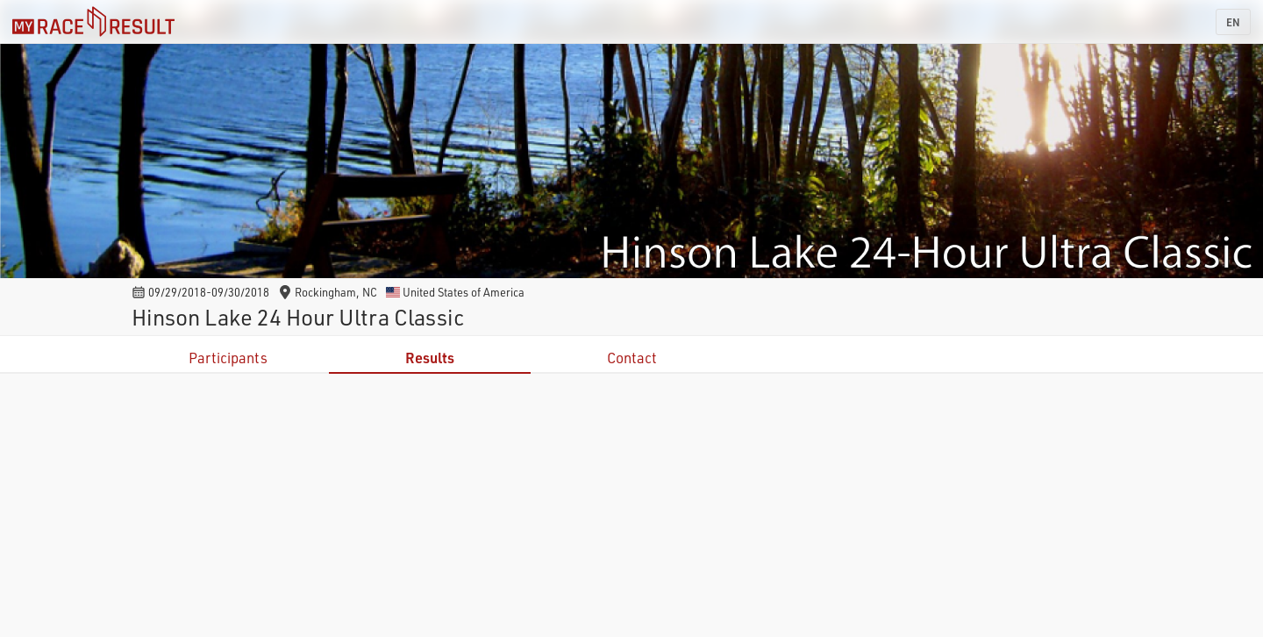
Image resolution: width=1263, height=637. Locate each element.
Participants (228, 357)
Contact (632, 357)
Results (429, 357)
